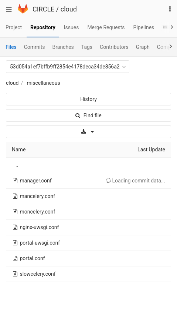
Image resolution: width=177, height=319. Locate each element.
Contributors (114, 47)
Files (11, 47)
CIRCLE (43, 9)
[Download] (88, 131)
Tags (86, 47)
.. (17, 165)
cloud (69, 9)
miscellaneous (43, 83)
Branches (63, 47)
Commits (34, 47)
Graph (143, 47)
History (88, 99)
